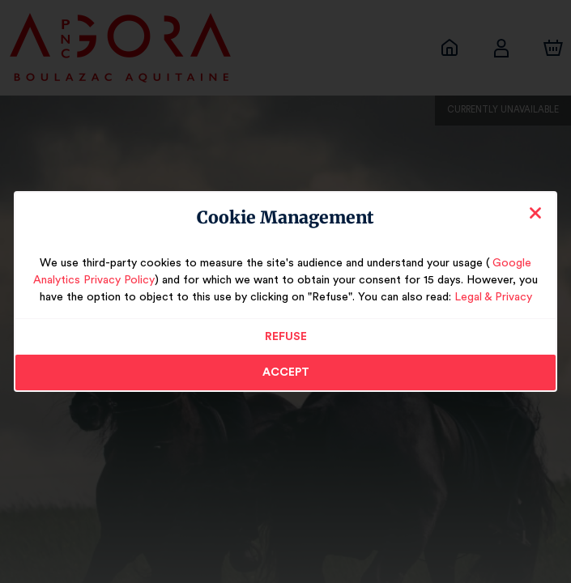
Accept (285, 372)
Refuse (285, 336)
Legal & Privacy (471, 297)
